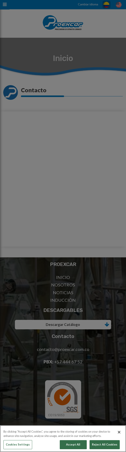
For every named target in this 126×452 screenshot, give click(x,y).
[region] (63, 438)
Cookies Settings (18, 444)
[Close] (119, 432)
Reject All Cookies (104, 444)
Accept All (73, 444)
